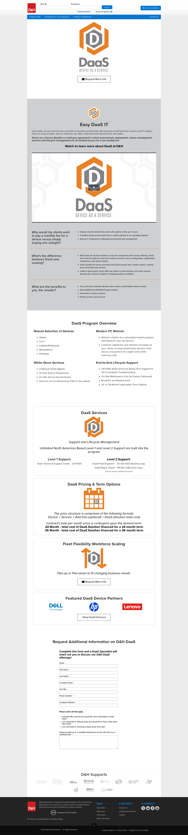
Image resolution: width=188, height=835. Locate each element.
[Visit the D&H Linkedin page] (148, 808)
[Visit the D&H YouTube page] (157, 808)
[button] (111, 12)
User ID (55, 6)
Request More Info (94, 79)
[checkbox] (94, 12)
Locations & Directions (127, 811)
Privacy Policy (122, 830)
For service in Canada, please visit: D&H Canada (45, 819)
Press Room (101, 815)
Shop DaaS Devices (94, 617)
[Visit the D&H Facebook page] (152, 808)
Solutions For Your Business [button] (57, 17)
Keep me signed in (101, 12)
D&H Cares (101, 811)
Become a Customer (150, 8)
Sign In (107, 7)
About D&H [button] (34, 17)
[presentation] (91, 703)
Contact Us (154, 17)
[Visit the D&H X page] (144, 808)
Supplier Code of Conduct (138, 830)
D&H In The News (103, 819)
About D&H (101, 808)
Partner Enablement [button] (83, 17)
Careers (122, 815)
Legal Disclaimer (108, 830)
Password (85, 6)
